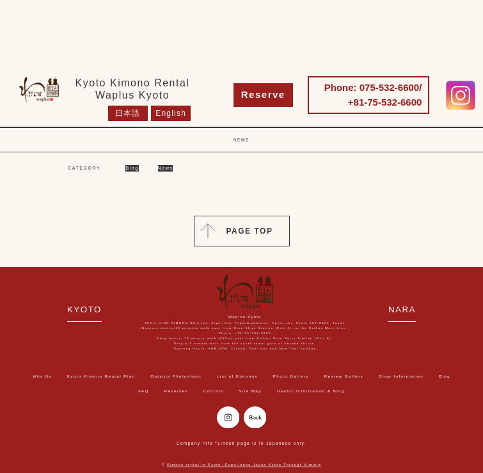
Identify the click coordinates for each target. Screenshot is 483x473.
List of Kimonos (237, 376)
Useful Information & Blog (311, 391)
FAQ (143, 391)
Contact (213, 391)
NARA (402, 309)
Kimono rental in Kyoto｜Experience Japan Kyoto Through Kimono (244, 465)
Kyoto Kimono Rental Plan (101, 376)
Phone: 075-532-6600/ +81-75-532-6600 (373, 95)
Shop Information (401, 376)
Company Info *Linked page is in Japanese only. (241, 443)
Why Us (42, 376)
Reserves (176, 391)
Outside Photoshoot (176, 376)
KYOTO (84, 309)
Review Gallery (344, 376)
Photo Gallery (291, 376)
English (170, 113)
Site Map (250, 391)
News (165, 168)
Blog (131, 168)
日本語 (128, 113)
